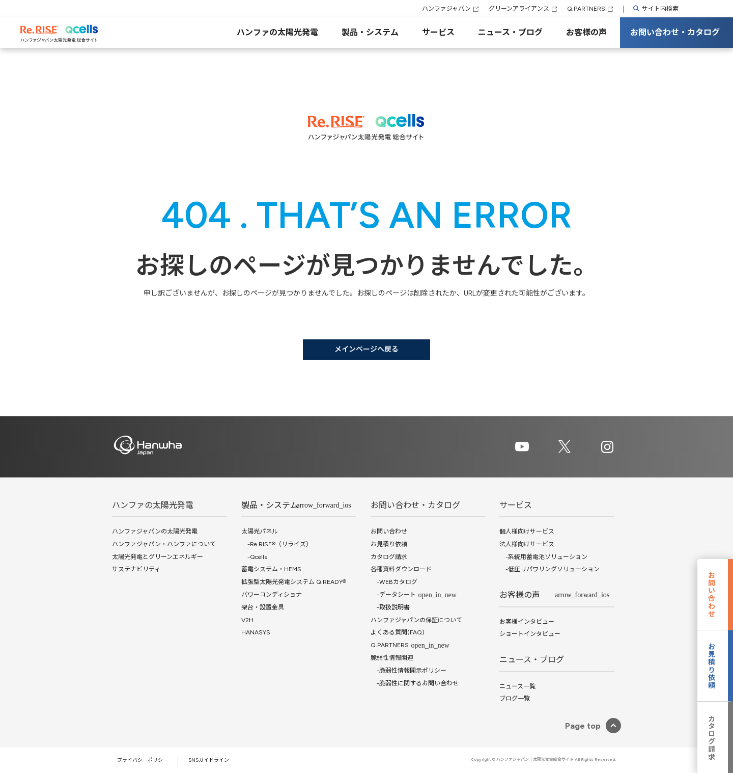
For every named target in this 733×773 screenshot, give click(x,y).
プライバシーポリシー (142, 760)
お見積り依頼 (389, 544)
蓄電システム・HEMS (271, 569)
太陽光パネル (259, 531)
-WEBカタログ (394, 581)
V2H (247, 620)
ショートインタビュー (529, 633)
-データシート (393, 594)
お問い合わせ (389, 531)
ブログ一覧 (514, 698)
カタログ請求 (389, 557)
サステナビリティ (136, 569)
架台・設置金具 (262, 607)
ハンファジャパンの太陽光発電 (155, 531)
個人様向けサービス (526, 531)
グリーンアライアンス (519, 8)
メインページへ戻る (366, 349)
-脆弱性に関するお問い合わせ (415, 683)
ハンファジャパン (446, 8)
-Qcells (254, 557)
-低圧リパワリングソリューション (549, 569)
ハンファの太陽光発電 (277, 32)
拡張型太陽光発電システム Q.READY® (293, 581)
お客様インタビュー (526, 621)
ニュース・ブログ (510, 32)
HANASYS (255, 632)
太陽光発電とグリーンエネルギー (157, 557)
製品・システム (370, 32)
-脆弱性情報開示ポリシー (408, 670)
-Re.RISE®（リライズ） (276, 544)
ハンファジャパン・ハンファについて (164, 544)
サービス (438, 32)
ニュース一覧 (517, 686)
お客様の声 (586, 32)
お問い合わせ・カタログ (675, 32)
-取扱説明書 (390, 607)
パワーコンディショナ (271, 594)
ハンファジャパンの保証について (416, 620)
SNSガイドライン (208, 760)
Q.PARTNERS (586, 8)
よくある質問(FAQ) (398, 632)
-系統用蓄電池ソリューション (543, 557)
